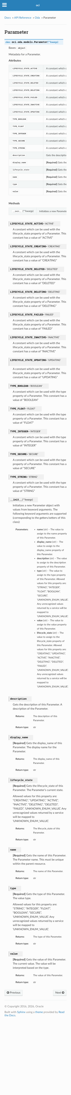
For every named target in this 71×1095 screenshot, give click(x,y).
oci (38, 5)
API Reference (22, 17)
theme (39, 1012)
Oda (37, 17)
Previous (13, 992)
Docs (7, 17)
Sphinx (21, 1012)
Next (59, 992)
